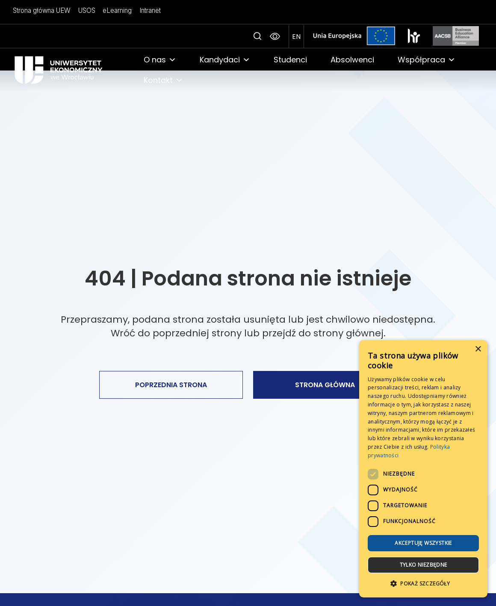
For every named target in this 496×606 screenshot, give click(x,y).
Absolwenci (352, 59)
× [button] (478, 349)
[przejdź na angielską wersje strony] (296, 36)
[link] (70, 70)
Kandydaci (225, 60)
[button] (423, 584)
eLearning (115, 10)
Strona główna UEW (42, 10)
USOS (85, 10)
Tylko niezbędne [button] (423, 564)
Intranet (147, 10)
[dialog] (423, 468)
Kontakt (163, 80)
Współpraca (426, 60)
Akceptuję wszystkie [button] (423, 543)
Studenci (290, 59)
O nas (160, 60)
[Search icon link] (257, 36)
